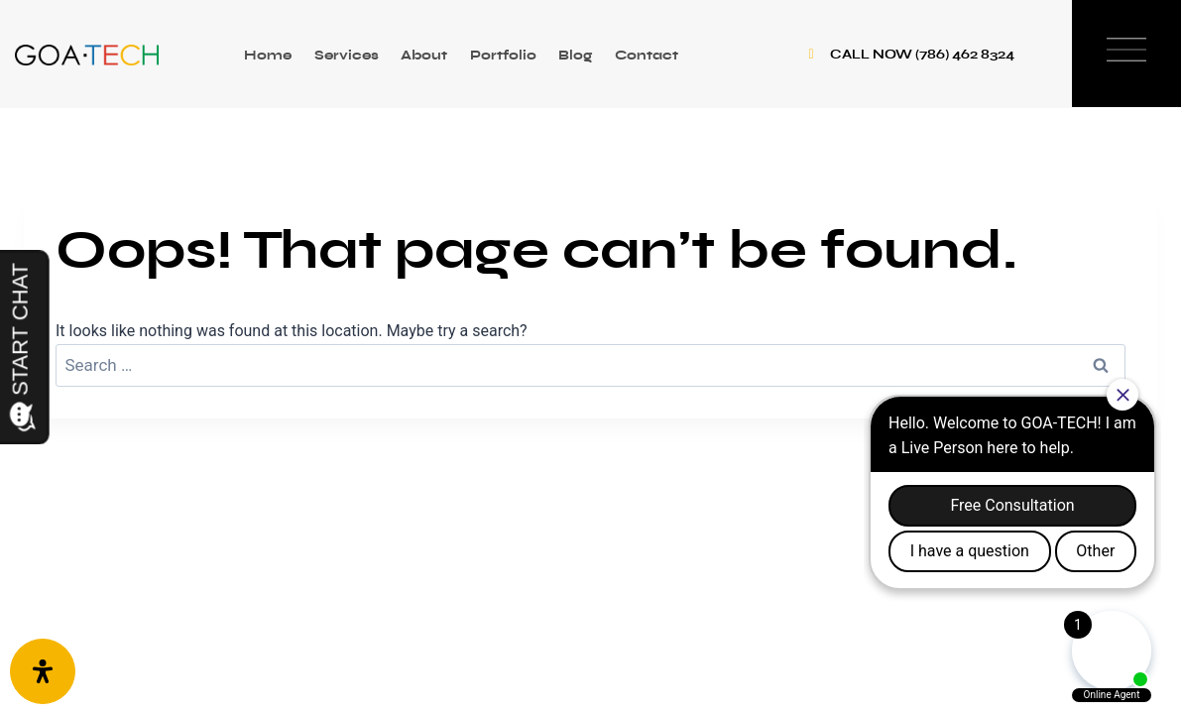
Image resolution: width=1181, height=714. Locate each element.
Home (268, 54)
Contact (646, 54)
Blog (575, 54)
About (424, 54)
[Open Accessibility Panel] (42, 671)
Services (346, 54)
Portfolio (503, 54)
